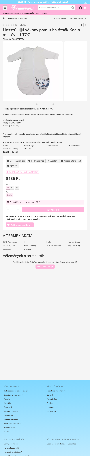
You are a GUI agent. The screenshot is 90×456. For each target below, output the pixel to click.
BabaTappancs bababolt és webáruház (61, 444)
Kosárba (53, 210)
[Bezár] (85, 2)
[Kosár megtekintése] (85, 7)
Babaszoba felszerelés (12, 423)
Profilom (50, 403)
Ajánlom (53, 161)
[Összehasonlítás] (16, 161)
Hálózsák (24, 18)
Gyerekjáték (8, 415)
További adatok (10, 152)
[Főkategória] (4, 18)
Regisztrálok (52, 399)
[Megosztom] (81, 25)
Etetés (6, 432)
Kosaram (50, 407)
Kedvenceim (51, 411)
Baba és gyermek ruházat (13, 395)
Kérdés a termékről (71, 161)
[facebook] (85, 25)
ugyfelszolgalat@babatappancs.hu (18, 13)
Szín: (7, 192)
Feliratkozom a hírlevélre (56, 391)
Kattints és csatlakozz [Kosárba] (20, 225)
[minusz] (8, 210)
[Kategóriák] (5, 7)
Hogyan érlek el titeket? (13, 452)
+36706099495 (41, 13)
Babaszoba (12, 18)
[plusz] (18, 210)
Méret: (8, 185)
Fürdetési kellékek (11, 419)
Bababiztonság (9, 428)
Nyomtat (12, 165)
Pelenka (7, 399)
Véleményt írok (45, 266)
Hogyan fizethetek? (11, 448)
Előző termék (60, 18)
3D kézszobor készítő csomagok (16, 391)
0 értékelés (21, 25)
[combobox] (56, 7)
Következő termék (78, 18)
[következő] (53, 104)
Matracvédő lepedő (11, 411)
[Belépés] (80, 7)
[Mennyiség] (13, 210)
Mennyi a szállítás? (11, 444)
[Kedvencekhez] (36, 161)
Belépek (50, 395)
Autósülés (7, 403)
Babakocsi (8, 407)
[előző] (36, 104)
